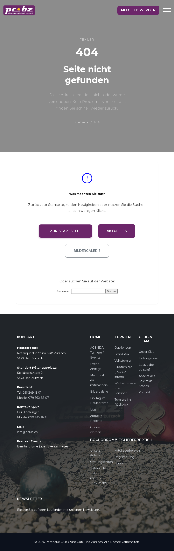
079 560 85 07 (38, 398)
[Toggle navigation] (167, 13)
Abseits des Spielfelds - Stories (147, 381)
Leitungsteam (149, 358)
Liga (93, 409)
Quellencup (122, 347)
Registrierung (124, 457)
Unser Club (146, 352)
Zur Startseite (65, 231)
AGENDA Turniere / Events (97, 352)
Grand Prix (121, 354)
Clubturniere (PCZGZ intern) (123, 372)
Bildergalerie (87, 251)
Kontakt (144, 392)
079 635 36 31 (37, 417)
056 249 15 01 (31, 392)
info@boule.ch (27, 432)
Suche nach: (63, 291)
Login (118, 463)
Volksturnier (122, 360)
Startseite (82, 122)
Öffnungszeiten (101, 462)
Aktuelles (117, 231)
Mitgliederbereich (127, 450)
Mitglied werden (138, 10)
